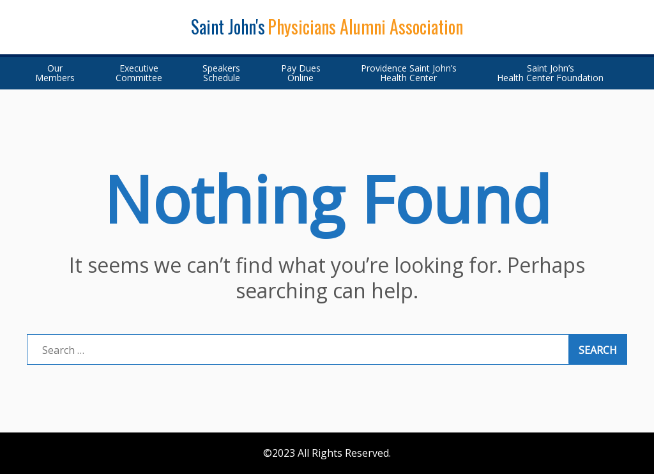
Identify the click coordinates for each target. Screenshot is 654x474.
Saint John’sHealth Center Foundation (550, 73)
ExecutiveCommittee (139, 73)
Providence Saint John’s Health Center (409, 73)
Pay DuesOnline (301, 73)
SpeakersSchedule (221, 73)
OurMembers (55, 73)
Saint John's (228, 26)
